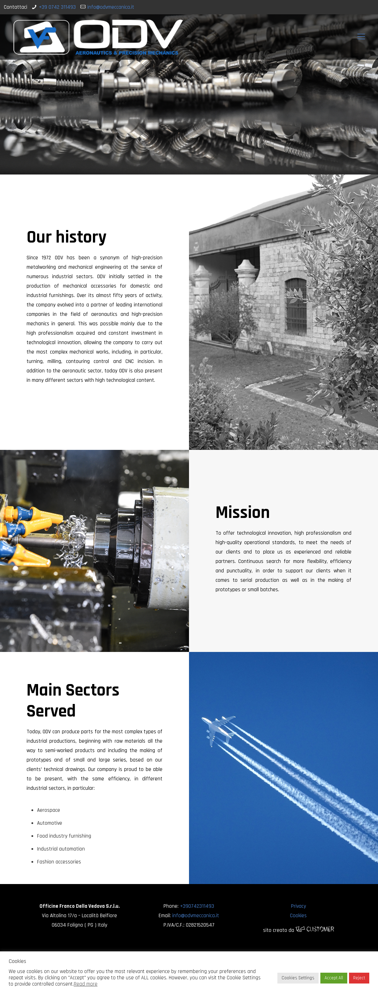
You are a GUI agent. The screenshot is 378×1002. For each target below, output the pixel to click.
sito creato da (298, 930)
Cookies (298, 915)
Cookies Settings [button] (298, 978)
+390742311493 (197, 906)
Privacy (298, 906)
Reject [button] (359, 978)
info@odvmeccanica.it (110, 7)
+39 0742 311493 (57, 7)
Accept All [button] (334, 978)
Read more (85, 984)
